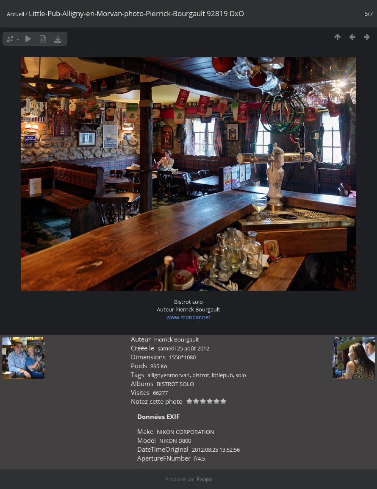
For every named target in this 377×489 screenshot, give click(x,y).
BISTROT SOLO (175, 384)
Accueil (15, 14)
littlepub (222, 375)
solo (241, 375)
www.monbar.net (188, 317)
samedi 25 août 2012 (183, 348)
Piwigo (204, 479)
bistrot (200, 375)
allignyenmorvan (168, 375)
